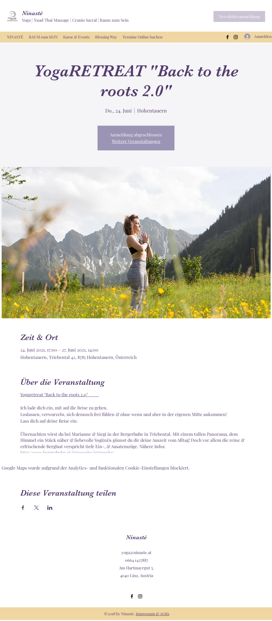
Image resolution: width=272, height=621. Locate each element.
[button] (239, 16)
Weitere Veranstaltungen (136, 141)
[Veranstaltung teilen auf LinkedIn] (49, 507)
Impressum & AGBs (152, 613)
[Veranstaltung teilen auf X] (36, 507)
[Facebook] (227, 37)
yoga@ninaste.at (136, 552)
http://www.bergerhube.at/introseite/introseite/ (67, 452)
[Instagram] (235, 37)
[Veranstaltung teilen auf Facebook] (23, 507)
